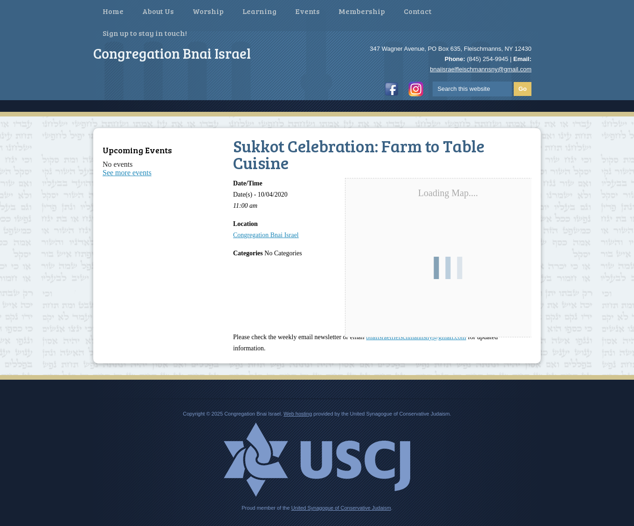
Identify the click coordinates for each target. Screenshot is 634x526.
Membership (361, 11)
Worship (208, 11)
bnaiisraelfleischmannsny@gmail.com (480, 69)
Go (522, 88)
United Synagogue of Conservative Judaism (341, 508)
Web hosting (297, 414)
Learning (259, 11)
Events (307, 11)
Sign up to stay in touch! (145, 33)
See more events (127, 173)
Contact (418, 11)
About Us (158, 11)
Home (113, 11)
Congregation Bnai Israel (266, 235)
